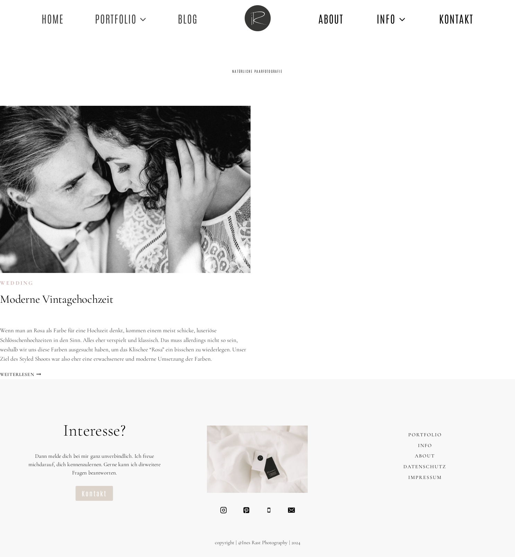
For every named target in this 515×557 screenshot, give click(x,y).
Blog (188, 18)
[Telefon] (269, 510)
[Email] (291, 510)
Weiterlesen (20, 374)
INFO (425, 445)
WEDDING (17, 283)
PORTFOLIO (425, 435)
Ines (13, 316)
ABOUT (330, 18)
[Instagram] (223, 510)
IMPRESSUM (425, 477)
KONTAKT (456, 18)
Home (53, 18)
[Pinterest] (246, 510)
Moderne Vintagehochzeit (56, 299)
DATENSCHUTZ (424, 467)
